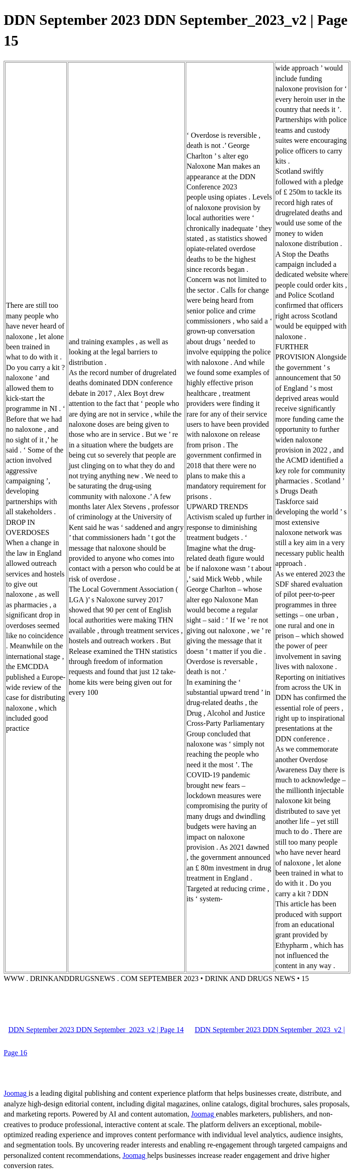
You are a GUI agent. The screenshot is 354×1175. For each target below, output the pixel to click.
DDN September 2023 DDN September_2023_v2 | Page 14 (95, 1030)
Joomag (16, 1093)
